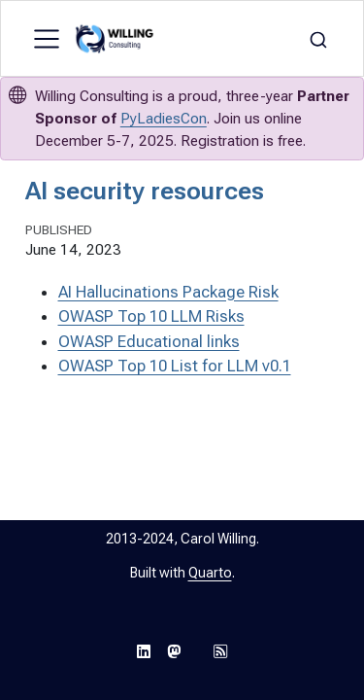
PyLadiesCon (163, 118)
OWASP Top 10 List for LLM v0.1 (174, 365)
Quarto (210, 572)
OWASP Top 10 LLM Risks (151, 316)
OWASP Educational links (149, 341)
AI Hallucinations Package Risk (168, 291)
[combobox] (318, 38)
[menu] (46, 38)
